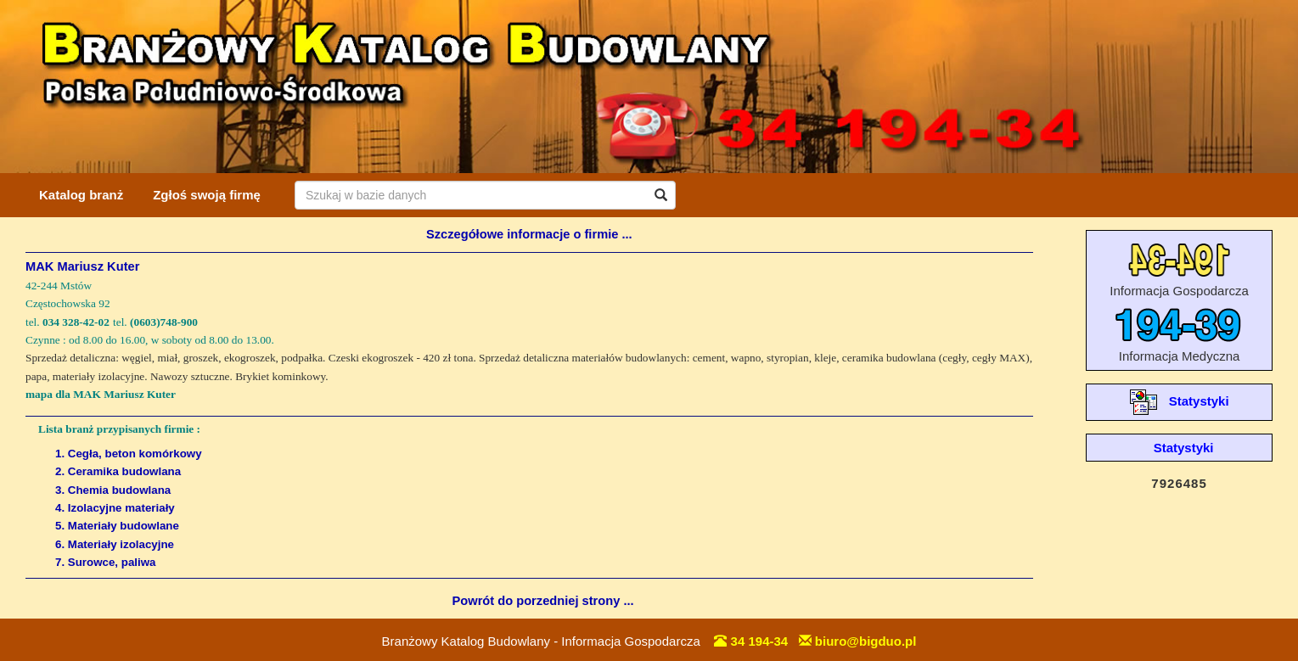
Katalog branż (81, 195)
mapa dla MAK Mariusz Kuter (100, 394)
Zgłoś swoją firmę (207, 195)
